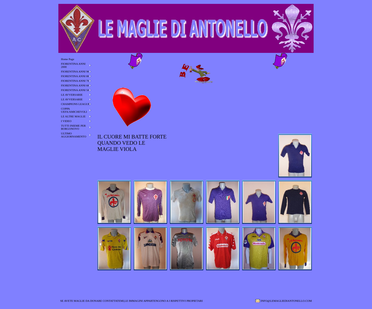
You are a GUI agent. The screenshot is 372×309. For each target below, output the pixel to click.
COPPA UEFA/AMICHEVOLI (74, 110)
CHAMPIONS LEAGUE (75, 103)
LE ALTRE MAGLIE (73, 116)
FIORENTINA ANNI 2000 (73, 65)
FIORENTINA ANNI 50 (75, 90)
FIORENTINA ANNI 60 (75, 85)
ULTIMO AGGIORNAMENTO (73, 135)
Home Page (67, 59)
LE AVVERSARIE (72, 94)
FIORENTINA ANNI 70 (75, 80)
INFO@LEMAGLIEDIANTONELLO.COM (286, 300)
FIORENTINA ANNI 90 (75, 71)
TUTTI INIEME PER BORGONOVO (73, 127)
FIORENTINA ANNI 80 (75, 76)
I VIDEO (66, 121)
